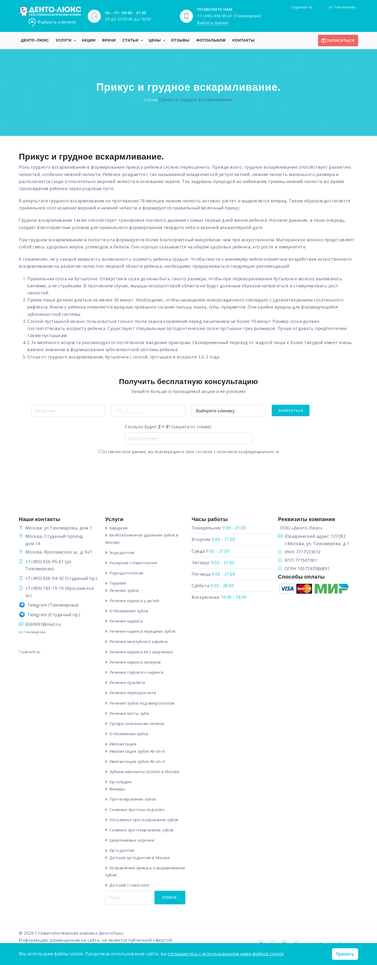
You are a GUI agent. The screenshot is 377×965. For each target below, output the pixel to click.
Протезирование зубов (133, 799)
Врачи (109, 40)
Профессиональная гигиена (137, 723)
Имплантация (123, 744)
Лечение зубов (125, 590)
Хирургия (119, 527)
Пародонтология (127, 572)
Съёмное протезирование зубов (142, 830)
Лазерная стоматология (134, 562)
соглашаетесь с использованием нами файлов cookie (226, 954)
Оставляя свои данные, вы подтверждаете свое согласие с (188, 451)
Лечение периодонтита (134, 692)
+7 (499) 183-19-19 (44, 588)
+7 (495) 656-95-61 (44, 561)
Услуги (63, 40)
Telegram (37, 605)
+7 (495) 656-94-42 (44, 578)
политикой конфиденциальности (248, 451)
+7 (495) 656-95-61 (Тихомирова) (229, 15)
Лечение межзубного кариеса (140, 641)
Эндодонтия (122, 552)
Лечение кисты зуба (130, 713)
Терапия (118, 583)
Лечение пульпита (128, 682)
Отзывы (180, 40)
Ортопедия (121, 782)
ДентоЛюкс (111, 934)
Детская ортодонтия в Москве (140, 857)
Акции (89, 40)
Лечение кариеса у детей (136, 600)
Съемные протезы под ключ (138, 809)
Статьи (130, 40)
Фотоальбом (211, 40)
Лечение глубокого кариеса (137, 672)
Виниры (117, 789)
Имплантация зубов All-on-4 (137, 761)
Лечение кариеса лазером (136, 662)
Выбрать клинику (52, 22)
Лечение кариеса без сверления (142, 651)
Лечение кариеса (127, 621)
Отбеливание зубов (130, 610)
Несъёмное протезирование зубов (145, 820)
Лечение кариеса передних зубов (144, 631)
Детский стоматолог (130, 885)
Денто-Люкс (35, 40)
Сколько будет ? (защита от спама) (168, 427)
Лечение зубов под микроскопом (143, 703)
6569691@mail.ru (43, 624)
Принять (345, 954)
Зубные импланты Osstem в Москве (146, 771)
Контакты (243, 40)
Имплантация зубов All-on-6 (137, 751)
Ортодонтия (122, 850)
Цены (155, 40)
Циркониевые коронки (132, 840)
